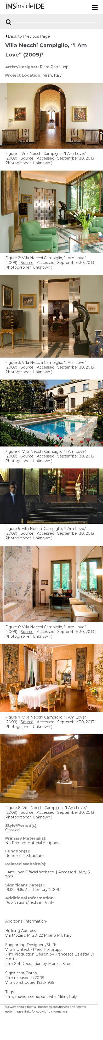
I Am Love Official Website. (30, 872)
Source (27, 158)
